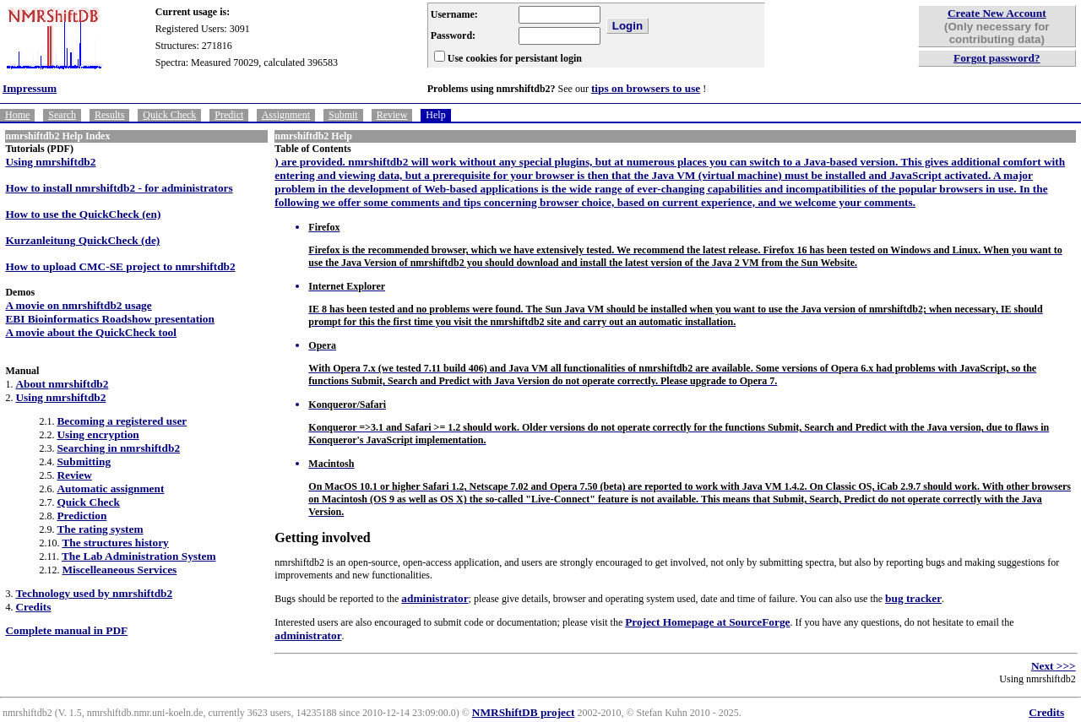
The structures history (115, 542)
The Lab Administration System (139, 556)
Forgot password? (996, 58)
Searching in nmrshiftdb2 (118, 448)
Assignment (286, 115)
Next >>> (1053, 666)
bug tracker (913, 598)
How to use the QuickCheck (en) (82, 214)
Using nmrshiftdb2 (50, 161)
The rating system (100, 529)
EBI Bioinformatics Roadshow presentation (109, 318)
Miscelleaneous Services (119, 569)
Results (109, 115)
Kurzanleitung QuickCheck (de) (82, 240)
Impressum (30, 88)
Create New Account (997, 13)
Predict (229, 115)
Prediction (81, 515)
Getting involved (322, 537)
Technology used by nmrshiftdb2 (93, 593)
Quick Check (169, 115)
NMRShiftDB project (523, 712)
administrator (434, 598)
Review (392, 115)
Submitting (84, 461)
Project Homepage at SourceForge (707, 622)
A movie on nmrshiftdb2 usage (78, 305)
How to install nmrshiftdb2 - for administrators (118, 188)
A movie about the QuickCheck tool (91, 332)
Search (62, 115)
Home (17, 115)
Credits (33, 606)
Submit (343, 115)
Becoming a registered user (122, 421)
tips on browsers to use (645, 88)
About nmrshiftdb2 (61, 383)
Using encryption (98, 434)
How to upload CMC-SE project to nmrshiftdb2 (120, 266)
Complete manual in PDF (66, 630)
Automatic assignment (110, 488)
